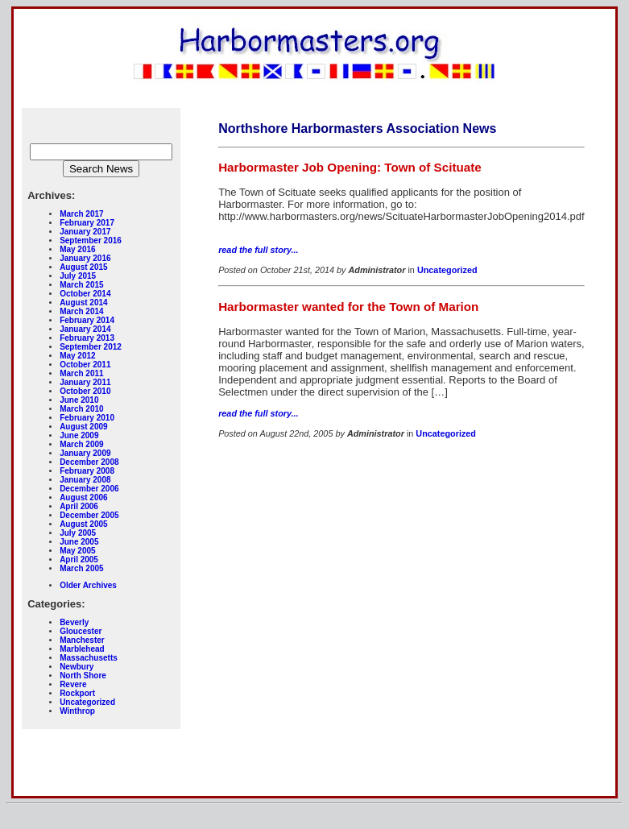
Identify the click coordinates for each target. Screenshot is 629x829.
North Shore (83, 675)
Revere (73, 684)
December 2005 (89, 515)
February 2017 (87, 222)
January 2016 (85, 258)
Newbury (76, 666)
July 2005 (78, 532)
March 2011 (81, 373)
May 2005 (77, 550)
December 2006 (89, 488)
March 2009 (81, 444)
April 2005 (79, 559)
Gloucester (80, 631)
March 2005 (81, 568)
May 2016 (77, 249)
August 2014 (83, 302)
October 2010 (85, 391)
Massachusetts (89, 657)
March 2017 (81, 213)
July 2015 (78, 275)
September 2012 (91, 346)
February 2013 (87, 338)
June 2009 (79, 435)
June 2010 (79, 400)
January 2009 (85, 453)
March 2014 (81, 311)
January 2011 (85, 382)
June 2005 (79, 541)
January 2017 (85, 231)
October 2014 (85, 293)
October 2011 (85, 364)
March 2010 (81, 408)
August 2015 (83, 267)
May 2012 (77, 355)
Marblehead (82, 649)
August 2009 (83, 426)
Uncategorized (87, 702)
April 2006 (79, 506)
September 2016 (91, 240)
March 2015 (81, 284)
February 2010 (87, 417)
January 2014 (85, 329)
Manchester (82, 640)
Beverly (74, 622)
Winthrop (77, 711)
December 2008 (89, 462)
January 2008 (85, 479)
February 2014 (87, 320)
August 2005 (83, 524)
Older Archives (88, 585)
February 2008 (87, 470)
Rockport (77, 693)
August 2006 (83, 497)
